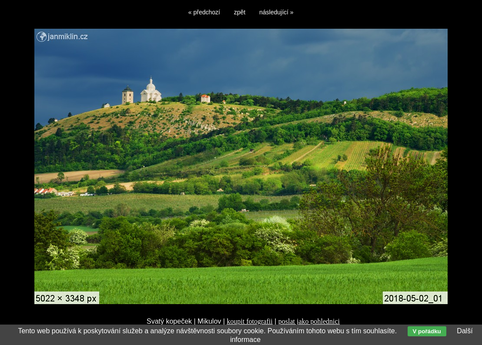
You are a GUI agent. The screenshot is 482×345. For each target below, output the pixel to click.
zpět (239, 12)
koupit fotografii (249, 321)
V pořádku (427, 331)
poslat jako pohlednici (309, 321)
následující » (276, 12)
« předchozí (204, 12)
